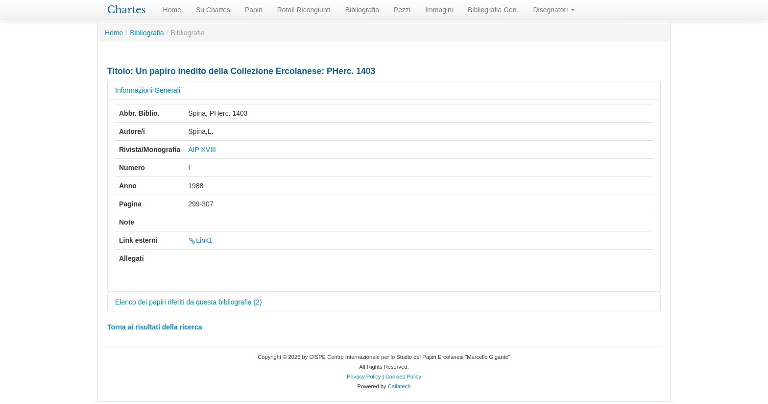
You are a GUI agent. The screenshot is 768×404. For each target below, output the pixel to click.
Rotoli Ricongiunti (304, 10)
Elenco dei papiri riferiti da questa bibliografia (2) (188, 302)
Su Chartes (213, 10)
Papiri (254, 10)
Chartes (126, 10)
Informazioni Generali (147, 90)
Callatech (399, 386)
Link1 (200, 240)
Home (172, 10)
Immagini (439, 10)
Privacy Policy (364, 376)
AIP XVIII (202, 149)
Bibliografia (362, 10)
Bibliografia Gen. (493, 10)
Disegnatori (554, 10)
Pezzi (402, 10)
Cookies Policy (403, 376)
